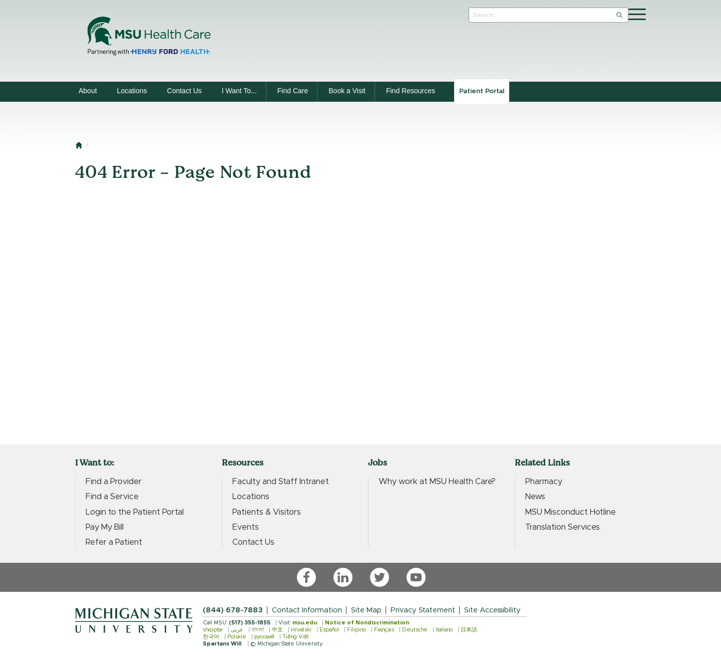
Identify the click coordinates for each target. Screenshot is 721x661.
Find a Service (112, 497)
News (535, 497)
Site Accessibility (492, 610)
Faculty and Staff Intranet (280, 482)
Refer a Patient (114, 542)
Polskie (236, 636)
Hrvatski (301, 629)
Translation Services (562, 527)
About (88, 91)
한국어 (211, 636)
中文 (277, 629)
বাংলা (257, 629)
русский (264, 636)
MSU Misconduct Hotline (570, 512)
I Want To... (239, 91)
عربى (237, 629)
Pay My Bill (105, 527)
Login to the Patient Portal (135, 512)
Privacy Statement (423, 610)
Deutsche (415, 629)
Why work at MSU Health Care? (437, 482)
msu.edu (304, 622)
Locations (132, 91)
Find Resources (410, 91)
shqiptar (213, 629)
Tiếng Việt (295, 636)
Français (384, 629)
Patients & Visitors (266, 512)
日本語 (469, 629)
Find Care (292, 91)
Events (245, 527)
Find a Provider (114, 482)
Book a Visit (347, 91)
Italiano (444, 629)
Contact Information (307, 610)
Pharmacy (543, 482)
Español (329, 629)
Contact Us (184, 91)
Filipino (356, 629)
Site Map (366, 610)
